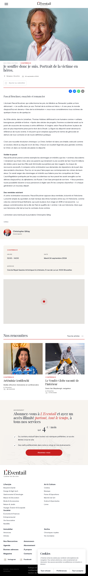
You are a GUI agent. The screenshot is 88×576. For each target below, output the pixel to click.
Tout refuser (46, 571)
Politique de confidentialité (33, 569)
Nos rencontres (10, 63)
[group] (23, 366)
